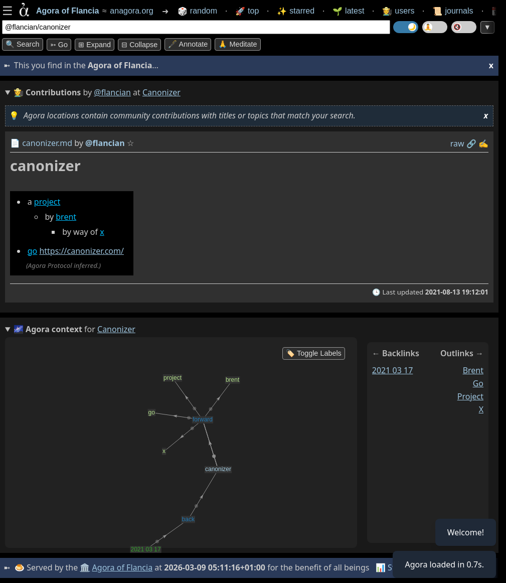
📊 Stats (391, 567)
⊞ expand (94, 45)
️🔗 (471, 143)
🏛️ (85, 567)
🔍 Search (23, 44)
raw (457, 143)
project (47, 201)
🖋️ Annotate (188, 44)
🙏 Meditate (237, 44)
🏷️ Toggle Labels (314, 353)
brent (66, 216)
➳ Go (59, 45)
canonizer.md (47, 143)
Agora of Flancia (122, 567)
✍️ (483, 143)
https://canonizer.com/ (81, 250)
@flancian (112, 92)
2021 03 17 (392, 370)
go (33, 250)
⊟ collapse (139, 45)
